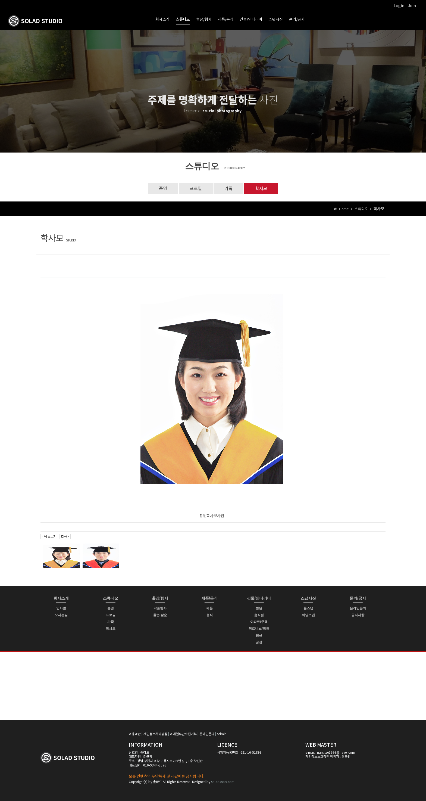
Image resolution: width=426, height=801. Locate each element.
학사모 (261, 188)
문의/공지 (297, 19)
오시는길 (61, 615)
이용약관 (135, 733)
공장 (259, 642)
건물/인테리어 (251, 19)
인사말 (61, 608)
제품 (209, 608)
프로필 (196, 188)
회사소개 (162, 19)
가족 (228, 188)
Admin (222, 733)
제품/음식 (225, 19)
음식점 (259, 615)
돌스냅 (308, 608)
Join (412, 5)
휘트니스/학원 (259, 629)
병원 (259, 608)
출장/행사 (204, 19)
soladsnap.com (222, 781)
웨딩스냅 (308, 615)
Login (399, 5)
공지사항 (357, 615)
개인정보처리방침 (155, 733)
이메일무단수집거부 (183, 733)
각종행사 (160, 608)
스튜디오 (183, 19)
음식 (209, 615)
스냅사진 (275, 19)
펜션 (259, 635)
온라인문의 (358, 608)
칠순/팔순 (160, 615)
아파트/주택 (258, 622)
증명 (163, 188)
